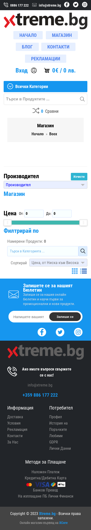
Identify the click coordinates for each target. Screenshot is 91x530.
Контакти (15, 436)
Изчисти (79, 176)
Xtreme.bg (47, 513)
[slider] (7, 222)
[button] (45, 185)
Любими (56, 436)
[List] (83, 271)
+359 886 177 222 (40, 395)
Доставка (15, 417)
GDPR (53, 442)
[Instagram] (78, 331)
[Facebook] (42, 331)
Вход (22, 70)
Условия (14, 423)
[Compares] (45, 111)
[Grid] (75, 271)
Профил (55, 417)
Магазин (14, 193)
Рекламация (17, 429)
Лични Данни (60, 448)
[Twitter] (60, 331)
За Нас (12, 442)
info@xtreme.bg (40, 385)
